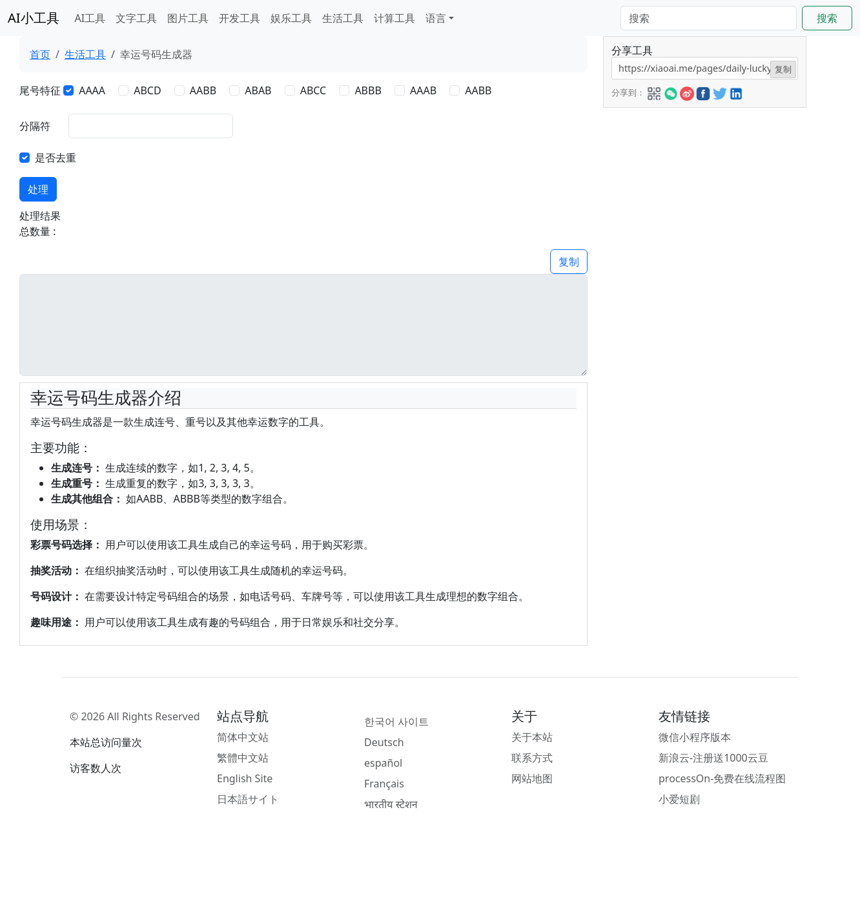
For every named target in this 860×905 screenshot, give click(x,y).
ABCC (313, 90)
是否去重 (55, 158)
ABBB (367, 90)
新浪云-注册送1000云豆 (713, 758)
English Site (244, 778)
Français (384, 783)
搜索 (827, 18)
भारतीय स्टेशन (391, 804)
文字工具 (136, 18)
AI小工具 (33, 17)
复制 (568, 262)
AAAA (92, 90)
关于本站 (532, 737)
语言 (435, 18)
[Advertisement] (703, 188)
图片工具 (188, 18)
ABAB (258, 90)
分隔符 (34, 126)
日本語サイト (248, 799)
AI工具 (90, 18)
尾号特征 (40, 90)
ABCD (147, 90)
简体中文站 (243, 737)
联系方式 (532, 758)
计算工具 (394, 18)
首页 (40, 54)
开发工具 (239, 18)
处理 (38, 189)
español (383, 763)
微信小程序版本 (695, 737)
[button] (654, 92)
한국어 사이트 (396, 721)
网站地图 (532, 778)
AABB (203, 90)
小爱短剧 (679, 799)
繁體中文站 (243, 758)
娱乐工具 (291, 18)
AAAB (423, 90)
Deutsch (384, 742)
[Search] (708, 18)
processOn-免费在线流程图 (722, 778)
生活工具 (342, 18)
